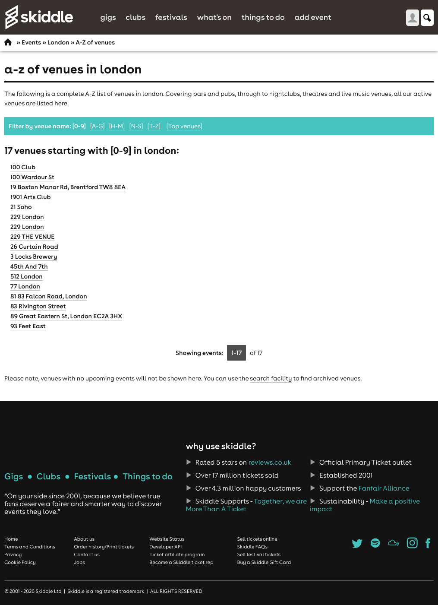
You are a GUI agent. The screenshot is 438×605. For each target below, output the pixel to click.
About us (84, 539)
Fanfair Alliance (384, 488)
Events (31, 42)
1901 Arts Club (30, 197)
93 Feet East (28, 326)
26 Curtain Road (34, 246)
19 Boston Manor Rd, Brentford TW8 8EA (68, 187)
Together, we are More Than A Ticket (246, 505)
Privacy (13, 554)
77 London (25, 286)
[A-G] (97, 126)
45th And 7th (29, 266)
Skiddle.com (38, 17)
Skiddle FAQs (252, 547)
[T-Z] (154, 126)
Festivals (171, 17)
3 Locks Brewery (33, 256)
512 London (26, 276)
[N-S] (136, 126)
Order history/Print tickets (104, 547)
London (58, 42)
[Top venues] (185, 126)
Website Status (166, 539)
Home (11, 539)
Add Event (312, 17)
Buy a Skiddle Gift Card (264, 562)
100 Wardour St (32, 177)
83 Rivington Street (38, 306)
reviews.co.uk (270, 462)
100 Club (22, 167)
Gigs (108, 17)
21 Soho (21, 207)
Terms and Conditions (29, 547)
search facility (271, 378)
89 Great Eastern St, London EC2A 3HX (66, 316)
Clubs (135, 17)
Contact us (87, 554)
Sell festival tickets (258, 554)
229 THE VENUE (32, 237)
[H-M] (117, 126)
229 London (27, 217)
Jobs (79, 562)
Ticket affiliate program (177, 554)
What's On (214, 17)
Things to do (263, 17)
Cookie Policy (20, 562)
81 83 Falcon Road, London (48, 296)
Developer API (165, 547)
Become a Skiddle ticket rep (181, 562)
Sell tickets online (257, 539)
